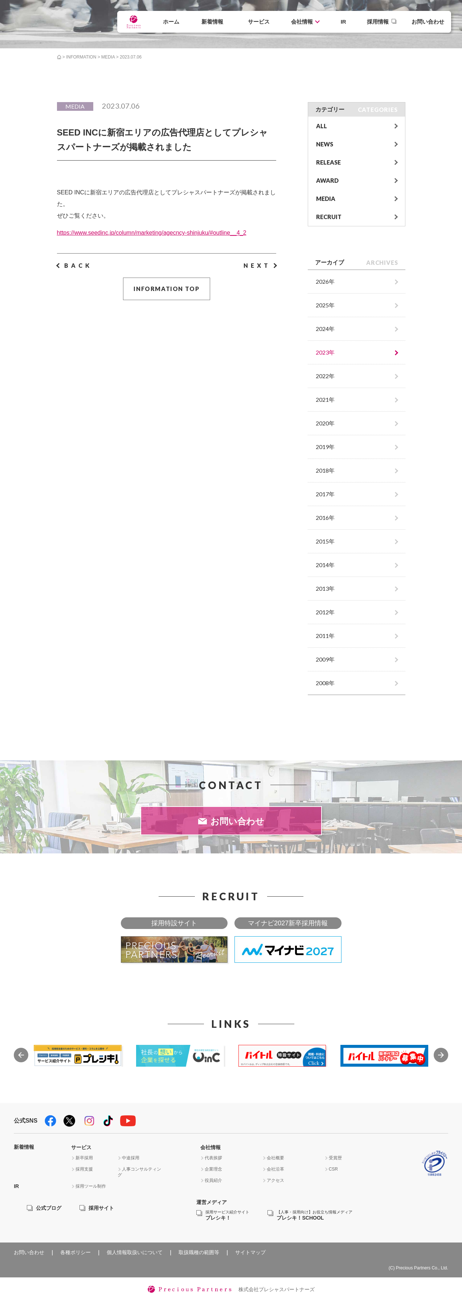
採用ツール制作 (90, 1186)
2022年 (325, 375)
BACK (78, 265)
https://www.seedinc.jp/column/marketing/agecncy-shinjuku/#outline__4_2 (151, 233)
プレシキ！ (227, 1215)
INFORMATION (81, 57)
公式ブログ (48, 1208)
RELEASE (328, 162)
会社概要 (275, 1157)
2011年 (325, 635)
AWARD (327, 180)
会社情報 (302, 22)
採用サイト (101, 1208)
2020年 (325, 423)
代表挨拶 (213, 1157)
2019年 (325, 446)
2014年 (325, 564)
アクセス (275, 1180)
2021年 (325, 399)
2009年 (325, 659)
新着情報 (212, 22)
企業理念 (213, 1169)
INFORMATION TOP (166, 288)
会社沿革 (275, 1169)
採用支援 (84, 1169)
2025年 (325, 305)
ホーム (171, 22)
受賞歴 (335, 1157)
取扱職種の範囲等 (199, 1252)
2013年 (325, 588)
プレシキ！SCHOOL (314, 1215)
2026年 (325, 281)
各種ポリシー (75, 1252)
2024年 (325, 328)
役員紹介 (213, 1180)
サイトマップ (250, 1252)
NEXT (257, 265)
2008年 (325, 682)
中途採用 (130, 1157)
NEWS (324, 144)
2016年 (325, 517)
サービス (259, 22)
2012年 (325, 612)
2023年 (325, 352)
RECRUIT (329, 216)
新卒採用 (84, 1157)
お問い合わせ (428, 22)
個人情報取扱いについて (135, 1252)
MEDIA (108, 57)
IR (343, 22)
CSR (333, 1169)
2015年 (325, 541)
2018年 (325, 470)
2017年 (325, 493)
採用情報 (378, 22)
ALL (321, 125)
